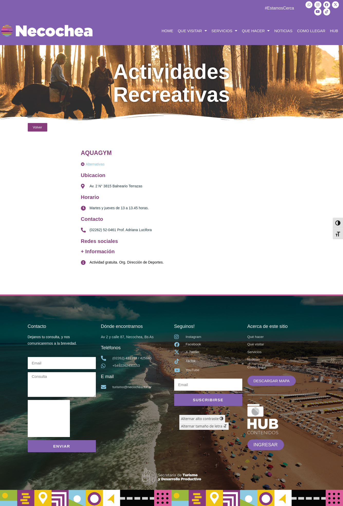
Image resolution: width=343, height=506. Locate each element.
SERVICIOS (224, 30)
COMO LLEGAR (311, 30)
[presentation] (49, 417)
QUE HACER (256, 30)
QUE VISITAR (192, 30)
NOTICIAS (283, 30)
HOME (167, 30)
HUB (334, 30)
